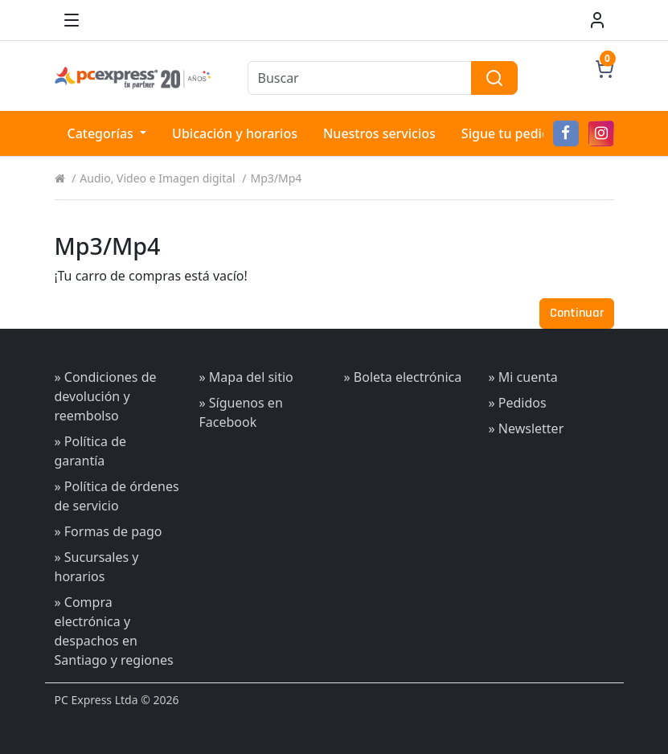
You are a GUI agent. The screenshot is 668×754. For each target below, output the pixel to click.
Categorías (102, 133)
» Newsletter (526, 428)
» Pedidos (518, 403)
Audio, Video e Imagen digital (157, 178)
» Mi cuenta (523, 377)
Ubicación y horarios (234, 133)
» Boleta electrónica (403, 377)
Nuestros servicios (379, 133)
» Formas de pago (108, 531)
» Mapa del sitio (246, 377)
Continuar (577, 313)
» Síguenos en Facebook (241, 412)
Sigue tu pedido (509, 133)
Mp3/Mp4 (276, 178)
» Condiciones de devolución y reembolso (106, 396)
